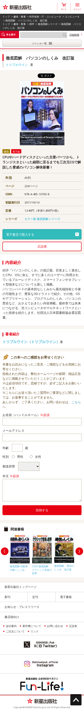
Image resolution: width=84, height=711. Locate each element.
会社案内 (11, 626)
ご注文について (15, 631)
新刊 (7, 597)
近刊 (35, 597)
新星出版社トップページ (20, 587)
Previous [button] (5, 551)
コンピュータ (72, 16)
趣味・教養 (19, 16)
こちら (76, 402)
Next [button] (79, 551)
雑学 (31, 24)
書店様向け (11, 617)
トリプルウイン (17, 64)
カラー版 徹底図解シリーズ (42, 219)
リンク (34, 631)
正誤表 (42, 246)
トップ (6, 16)
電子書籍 (66, 597)
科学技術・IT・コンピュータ (45, 16)
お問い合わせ (55, 626)
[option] (20, 552)
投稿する (42, 510)
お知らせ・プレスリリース (21, 607)
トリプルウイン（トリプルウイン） (31, 341)
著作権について (31, 626)
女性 (35, 456)
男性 (17, 456)
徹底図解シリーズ (48, 24)
